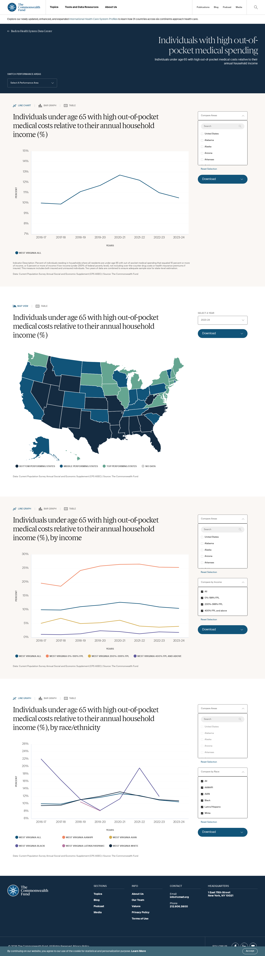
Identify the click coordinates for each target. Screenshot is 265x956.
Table (72, 106)
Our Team (138, 900)
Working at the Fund (119, 8)
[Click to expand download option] (223, 179)
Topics (98, 894)
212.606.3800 (179, 906)
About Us (138, 894)
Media (239, 7)
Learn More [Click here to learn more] (138, 951)
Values (136, 906)
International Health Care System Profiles (93, 19)
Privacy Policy (140, 912)
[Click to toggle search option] (256, 7)
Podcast (227, 7)
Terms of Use (140, 918)
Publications (203, 7)
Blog (216, 7)
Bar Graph (50, 106)
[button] (32, 83)
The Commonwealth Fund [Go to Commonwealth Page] (125, 274)
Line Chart (24, 106)
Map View (22, 306)
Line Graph (24, 509)
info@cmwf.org (179, 897)
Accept (250, 951)
